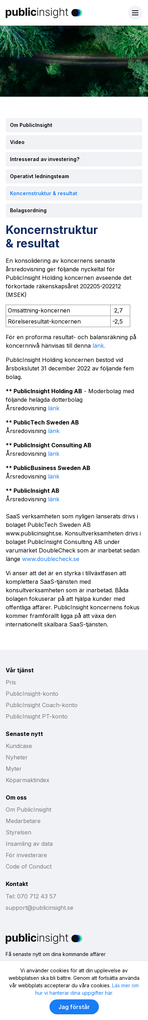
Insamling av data (29, 843)
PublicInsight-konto (32, 693)
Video (17, 142)
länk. (98, 345)
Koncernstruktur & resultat (43, 193)
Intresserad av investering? (44, 159)
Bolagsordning (28, 210)
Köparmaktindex (27, 780)
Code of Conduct (29, 866)
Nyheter (17, 757)
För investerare (26, 855)
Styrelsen (18, 832)
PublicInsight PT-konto (37, 716)
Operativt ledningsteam (39, 176)
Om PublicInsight (31, 125)
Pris (11, 682)
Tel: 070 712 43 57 (31, 896)
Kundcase (19, 745)
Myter (14, 768)
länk (52, 408)
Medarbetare (23, 820)
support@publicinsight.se (39, 907)
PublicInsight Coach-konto (42, 705)
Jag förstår (74, 1006)
